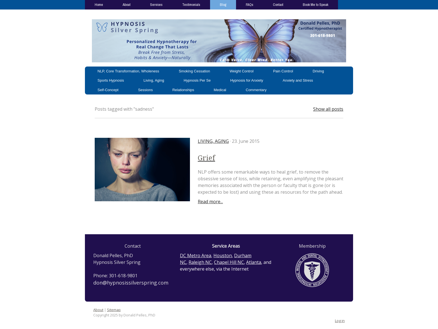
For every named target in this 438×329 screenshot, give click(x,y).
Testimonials (191, 4)
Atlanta (253, 262)
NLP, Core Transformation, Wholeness (128, 71)
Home (99, 4)
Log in (340, 320)
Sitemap (114, 309)
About (126, 4)
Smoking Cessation (194, 71)
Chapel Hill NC (229, 262)
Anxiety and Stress (298, 80)
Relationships (183, 90)
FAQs (249, 4)
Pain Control (283, 71)
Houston (222, 255)
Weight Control (242, 71)
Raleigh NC (200, 262)
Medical (220, 90)
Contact (278, 4)
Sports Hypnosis (110, 80)
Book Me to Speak (315, 4)
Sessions (145, 90)
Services (156, 4)
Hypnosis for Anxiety (246, 80)
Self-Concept (107, 90)
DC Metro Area (195, 255)
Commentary (256, 90)
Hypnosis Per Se (197, 80)
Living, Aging (154, 80)
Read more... (210, 201)
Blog (223, 4)
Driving (318, 71)
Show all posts (328, 109)
